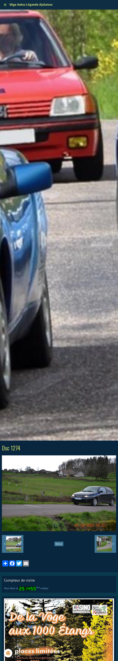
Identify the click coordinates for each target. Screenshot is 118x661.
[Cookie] (8, 653)
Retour (59, 543)
